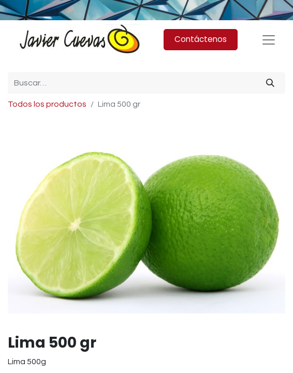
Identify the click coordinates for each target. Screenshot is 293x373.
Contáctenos (200, 39)
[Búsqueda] (270, 83)
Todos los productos (47, 104)
